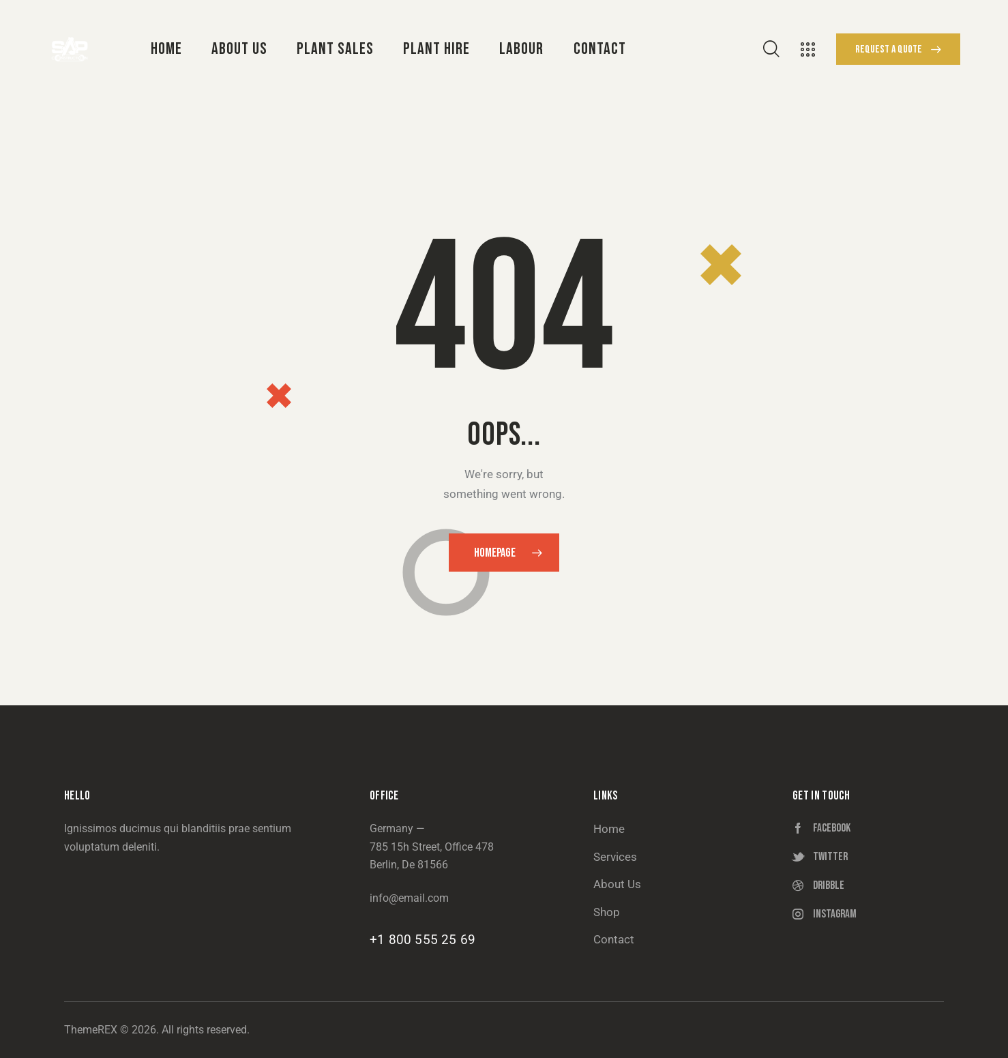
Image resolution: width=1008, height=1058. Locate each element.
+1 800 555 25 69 (422, 939)
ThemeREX (90, 1029)
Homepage (495, 553)
